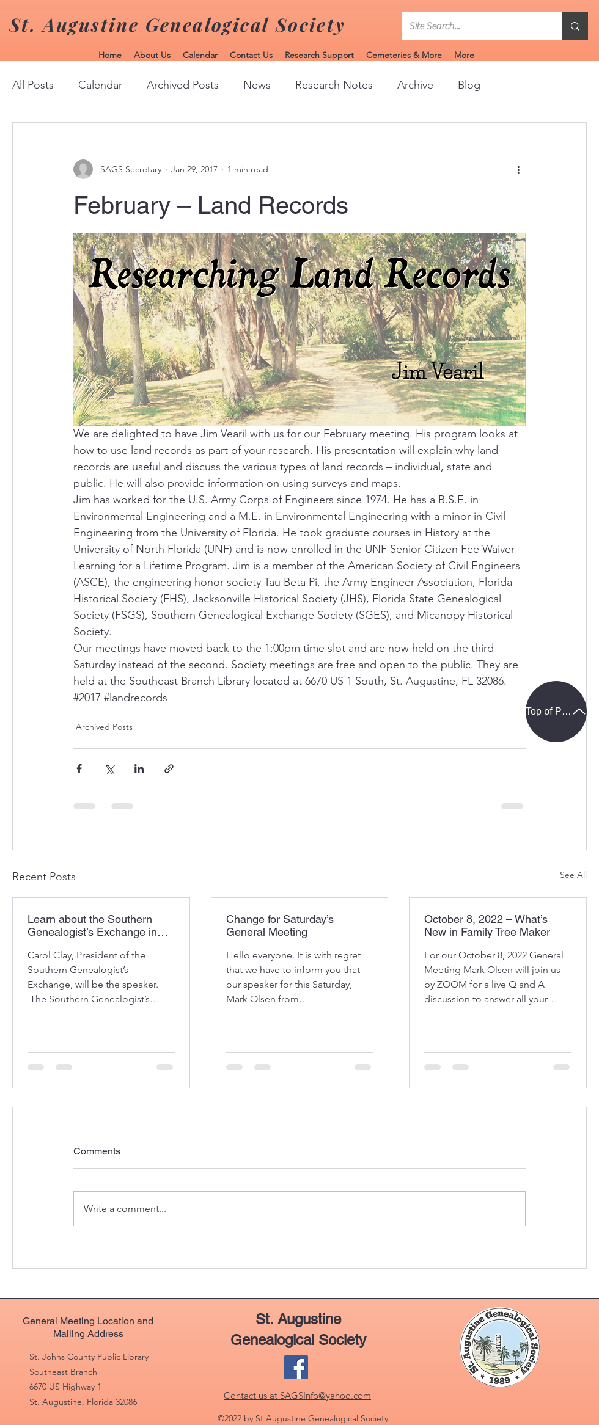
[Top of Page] (556, 711)
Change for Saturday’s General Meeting (280, 925)
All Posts (33, 85)
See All (573, 874)
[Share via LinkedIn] (139, 768)
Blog (469, 85)
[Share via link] (169, 768)
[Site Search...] (473, 26)
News (257, 85)
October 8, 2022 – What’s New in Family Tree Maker (487, 925)
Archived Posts (183, 85)
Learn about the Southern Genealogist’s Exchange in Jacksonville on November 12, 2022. (101, 925)
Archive (415, 85)
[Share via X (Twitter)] (109, 768)
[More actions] (518, 169)
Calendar (100, 85)
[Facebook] (296, 1367)
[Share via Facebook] (79, 768)
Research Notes (334, 85)
